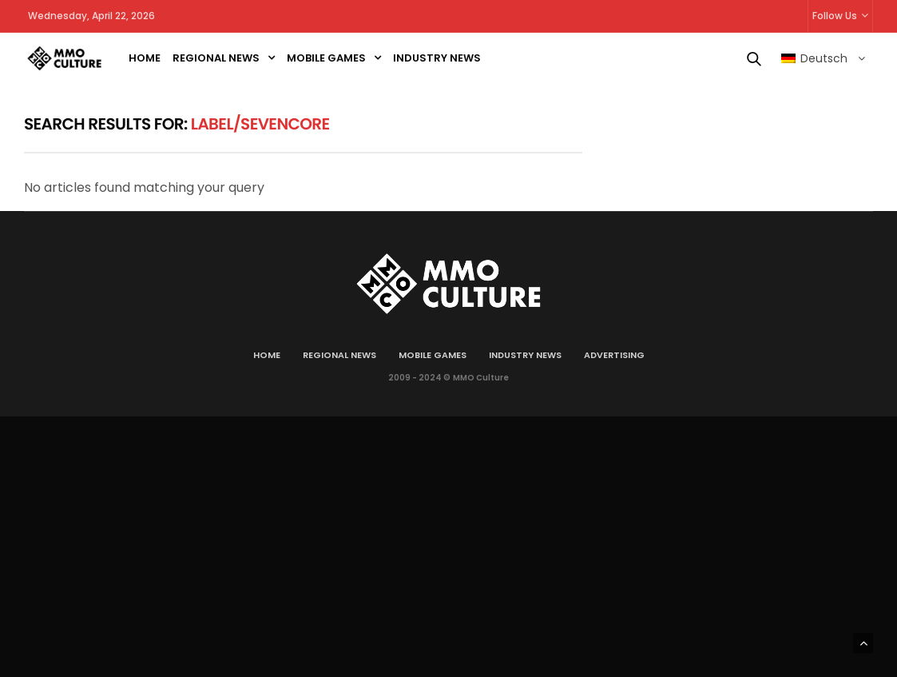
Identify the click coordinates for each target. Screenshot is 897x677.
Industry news (437, 58)
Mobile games (326, 58)
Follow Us (834, 15)
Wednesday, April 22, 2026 (91, 15)
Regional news (216, 58)
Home (145, 58)
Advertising (614, 354)
